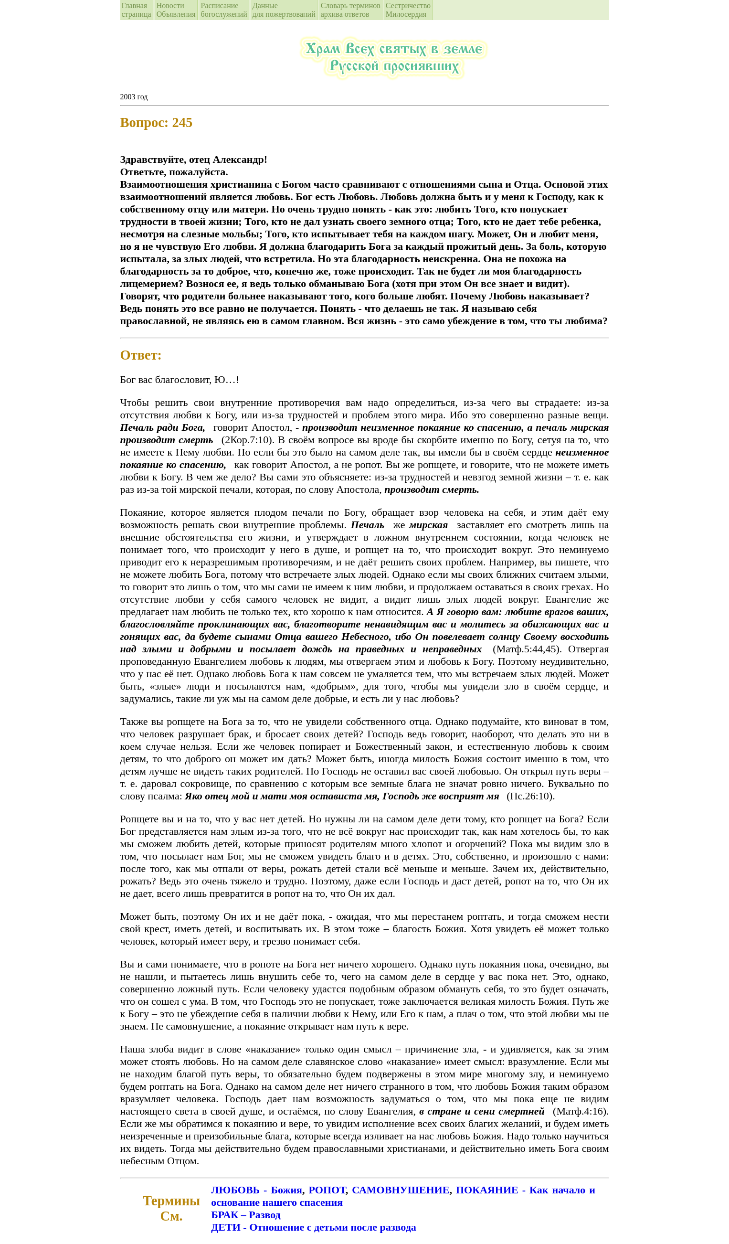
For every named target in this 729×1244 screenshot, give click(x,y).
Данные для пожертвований (284, 9)
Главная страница (136, 9)
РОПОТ (327, 1190)
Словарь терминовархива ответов (350, 9)
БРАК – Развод (246, 1215)
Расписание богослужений (224, 9)
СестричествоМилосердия (408, 9)
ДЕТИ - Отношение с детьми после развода (313, 1227)
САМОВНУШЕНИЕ (400, 1190)
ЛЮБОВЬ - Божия (256, 1190)
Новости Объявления (176, 9)
